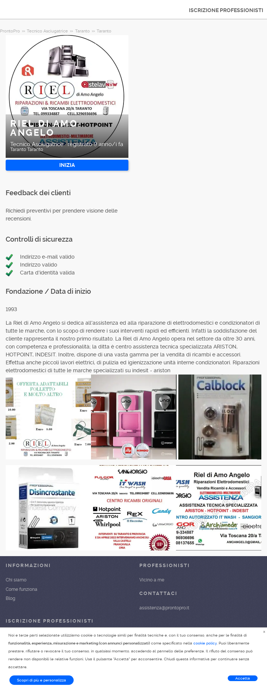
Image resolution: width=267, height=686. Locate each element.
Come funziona (21, 589)
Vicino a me (151, 580)
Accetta (242, 678)
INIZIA (67, 165)
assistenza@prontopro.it (164, 607)
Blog (10, 598)
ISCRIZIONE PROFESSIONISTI (226, 10)
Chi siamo (16, 580)
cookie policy (205, 643)
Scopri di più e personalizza (41, 680)
